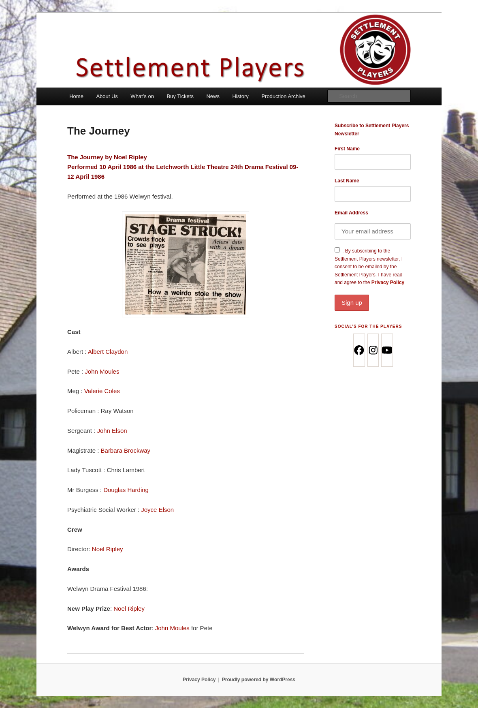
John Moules (102, 371)
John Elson (112, 430)
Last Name (347, 181)
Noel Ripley (131, 157)
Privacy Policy (373, 295)
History (240, 96)
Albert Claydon (108, 351)
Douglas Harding (126, 489)
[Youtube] (386, 350)
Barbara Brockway (126, 450)
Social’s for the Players (368, 326)
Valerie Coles (102, 390)
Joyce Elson (157, 509)
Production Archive (283, 96)
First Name (347, 149)
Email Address (351, 213)
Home (76, 96)
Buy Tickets (179, 96)
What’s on (142, 96)
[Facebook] (358, 350)
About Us (106, 96)
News (213, 96)
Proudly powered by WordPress (258, 679)
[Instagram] (372, 350)
